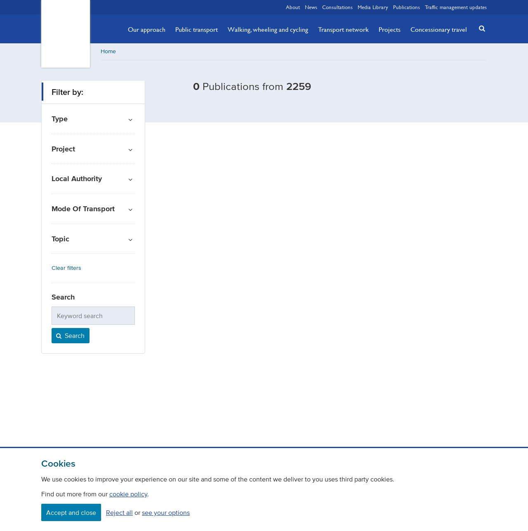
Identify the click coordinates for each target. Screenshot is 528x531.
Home (108, 51)
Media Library (373, 7)
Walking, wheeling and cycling (268, 29)
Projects (390, 29)
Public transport (196, 29)
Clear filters (66, 268)
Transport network (343, 29)
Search (70, 335)
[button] (480, 28)
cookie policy (128, 494)
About (293, 7)
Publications (406, 7)
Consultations (337, 7)
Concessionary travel (438, 29)
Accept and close (71, 512)
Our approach (146, 29)
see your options (166, 512)
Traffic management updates (456, 7)
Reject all (119, 512)
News (311, 7)
